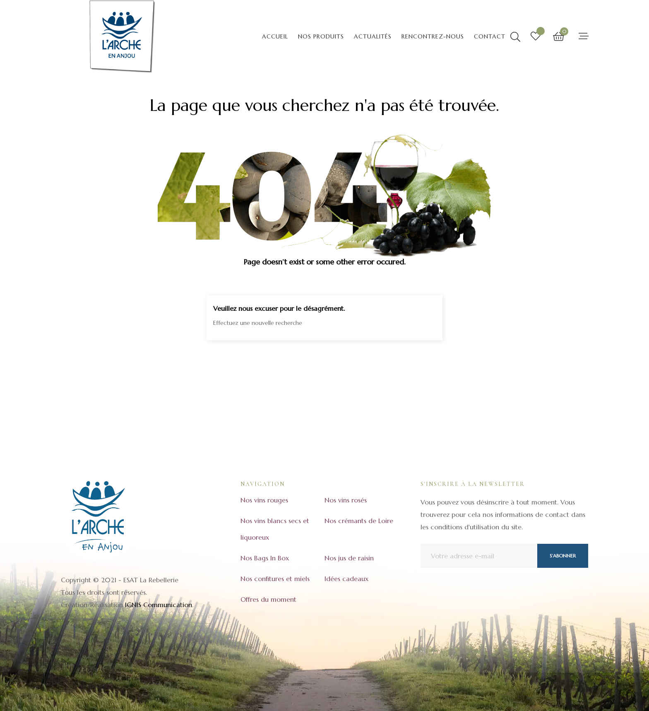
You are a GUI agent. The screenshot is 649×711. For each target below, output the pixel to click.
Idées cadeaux (346, 578)
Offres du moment (268, 599)
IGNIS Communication (158, 605)
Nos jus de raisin (349, 558)
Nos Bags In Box (264, 558)
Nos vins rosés (345, 500)
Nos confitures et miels (275, 578)
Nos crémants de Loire (358, 520)
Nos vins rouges (264, 500)
